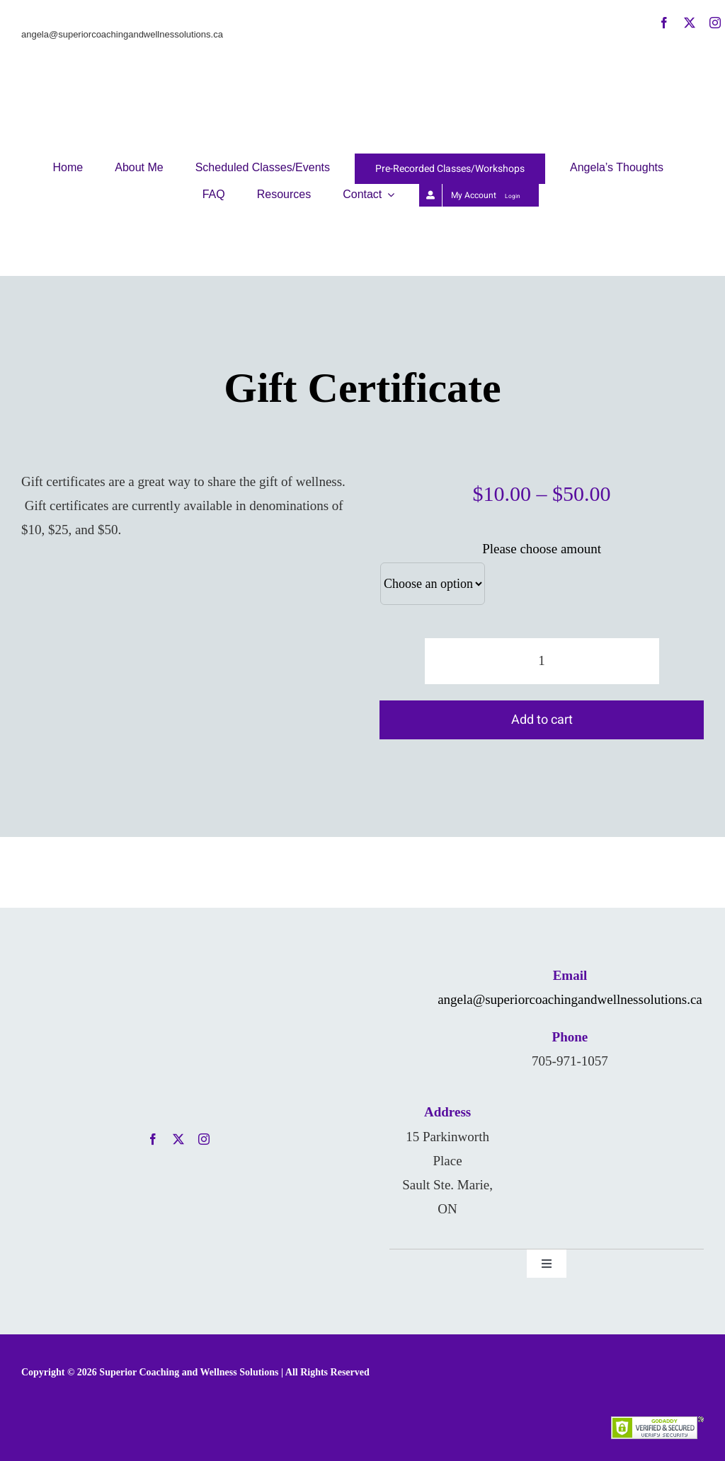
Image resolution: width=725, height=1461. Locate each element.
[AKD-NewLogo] (362, 23)
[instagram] (715, 22)
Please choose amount (541, 548)
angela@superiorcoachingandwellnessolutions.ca (570, 999)
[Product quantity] (542, 661)
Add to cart (542, 719)
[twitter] (689, 22)
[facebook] (664, 22)
